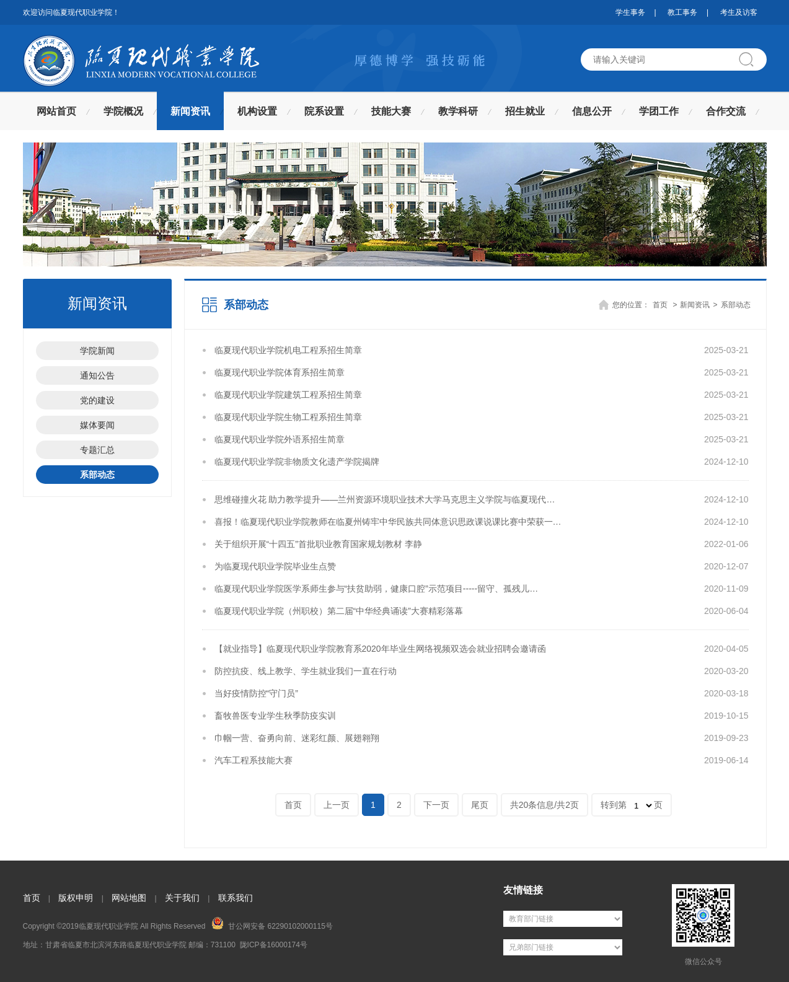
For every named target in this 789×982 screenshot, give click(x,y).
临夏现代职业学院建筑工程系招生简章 (288, 395)
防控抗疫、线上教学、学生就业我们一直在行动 (305, 671)
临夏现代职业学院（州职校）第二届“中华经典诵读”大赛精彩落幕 (338, 611)
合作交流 (726, 111)
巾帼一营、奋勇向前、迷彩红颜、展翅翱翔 (296, 738)
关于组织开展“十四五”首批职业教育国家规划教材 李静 (318, 544)
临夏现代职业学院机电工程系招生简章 (288, 350)
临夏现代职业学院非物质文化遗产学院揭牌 (296, 462)
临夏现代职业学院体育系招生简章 (279, 372)
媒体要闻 (97, 425)
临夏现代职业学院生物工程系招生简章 (288, 417)
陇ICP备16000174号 (273, 944)
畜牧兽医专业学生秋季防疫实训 (275, 716)
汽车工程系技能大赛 (253, 760)
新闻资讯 (190, 111)
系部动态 (97, 475)
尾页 (479, 805)
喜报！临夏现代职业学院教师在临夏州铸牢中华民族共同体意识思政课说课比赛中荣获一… (388, 522)
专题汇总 (97, 450)
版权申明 (75, 898)
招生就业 (525, 111)
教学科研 (458, 111)
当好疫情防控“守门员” (256, 693)
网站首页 (56, 111)
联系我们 (235, 898)
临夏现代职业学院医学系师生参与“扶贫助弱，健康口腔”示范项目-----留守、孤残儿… (376, 589)
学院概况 (123, 111)
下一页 (436, 805)
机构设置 (257, 111)
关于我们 (182, 898)
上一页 (337, 805)
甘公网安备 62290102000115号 (271, 924)
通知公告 (97, 375)
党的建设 (97, 400)
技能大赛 (391, 111)
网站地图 (129, 898)
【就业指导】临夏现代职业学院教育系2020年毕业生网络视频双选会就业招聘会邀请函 (380, 649)
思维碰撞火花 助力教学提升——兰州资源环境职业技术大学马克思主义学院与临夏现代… (384, 499)
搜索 (751, 59)
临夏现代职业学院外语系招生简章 (279, 439)
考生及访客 (738, 12)
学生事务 (630, 12)
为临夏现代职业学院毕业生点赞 (275, 566)
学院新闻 (97, 351)
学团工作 (659, 111)
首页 (660, 304)
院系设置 (324, 111)
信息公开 (592, 111)
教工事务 (682, 12)
